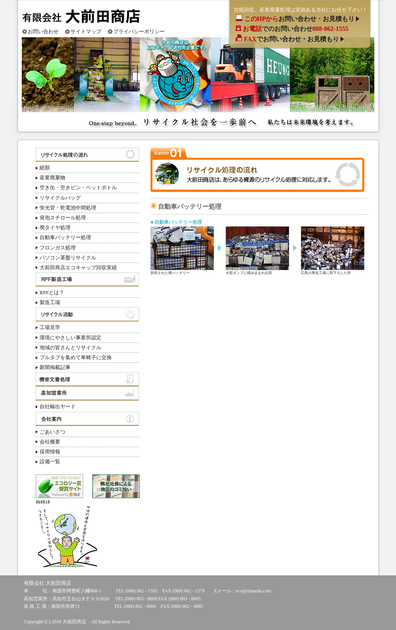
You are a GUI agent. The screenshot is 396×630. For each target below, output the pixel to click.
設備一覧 (50, 461)
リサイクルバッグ (60, 198)
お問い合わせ (43, 31)
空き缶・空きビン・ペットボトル (78, 187)
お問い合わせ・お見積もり (300, 18)
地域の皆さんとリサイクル (70, 347)
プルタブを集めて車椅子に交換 (76, 357)
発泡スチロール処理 (63, 218)
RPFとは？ (52, 292)
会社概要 (50, 442)
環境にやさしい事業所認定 (70, 338)
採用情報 (50, 452)
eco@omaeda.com (253, 591)
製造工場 (50, 302)
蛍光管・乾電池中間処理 (68, 208)
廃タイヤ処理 (55, 227)
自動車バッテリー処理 (65, 237)
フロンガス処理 (58, 248)
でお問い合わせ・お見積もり (292, 39)
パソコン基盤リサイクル (68, 258)
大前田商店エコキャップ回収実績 (78, 267)
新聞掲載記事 (55, 367)
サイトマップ (85, 31)
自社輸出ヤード (58, 406)
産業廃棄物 (52, 178)
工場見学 (50, 327)
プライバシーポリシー (139, 31)
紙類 (45, 168)
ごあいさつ (52, 432)
